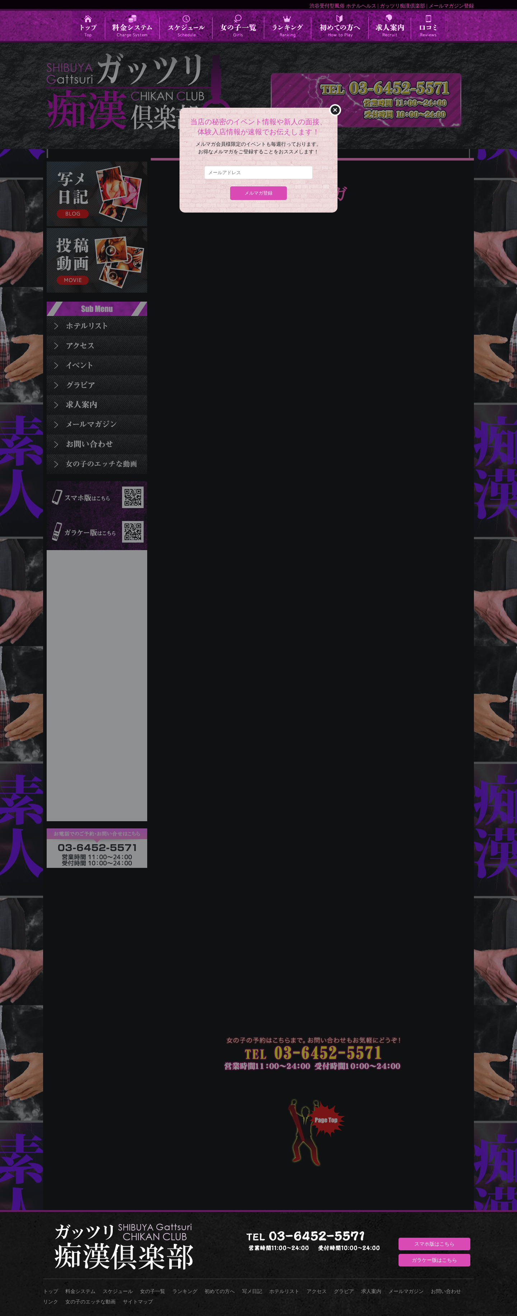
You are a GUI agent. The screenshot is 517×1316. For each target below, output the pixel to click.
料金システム (80, 1291)
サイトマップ (138, 1302)
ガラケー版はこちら (434, 1260)
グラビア (344, 1291)
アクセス (317, 1291)
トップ (50, 1291)
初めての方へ (220, 1291)
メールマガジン (406, 1291)
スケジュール (118, 1291)
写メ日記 (252, 1291)
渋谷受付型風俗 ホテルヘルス (342, 6)
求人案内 (371, 1291)
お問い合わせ (446, 1291)
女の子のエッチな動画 (90, 1302)
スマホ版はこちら (434, 1244)
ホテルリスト (284, 1291)
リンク (50, 1302)
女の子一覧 (152, 1291)
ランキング (184, 1291)
